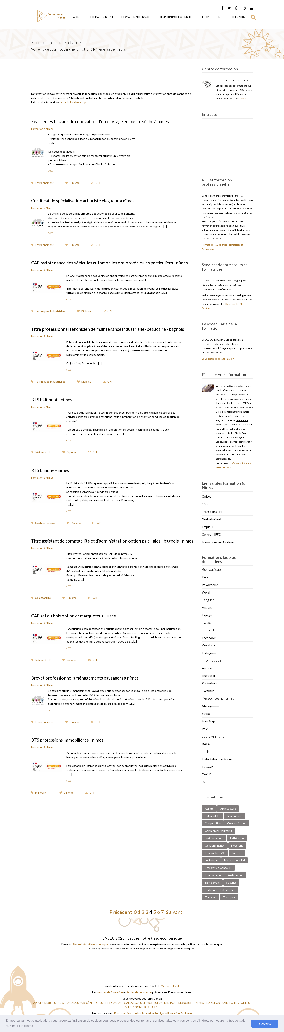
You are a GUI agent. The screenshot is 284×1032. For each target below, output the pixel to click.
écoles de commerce (139, 992)
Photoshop (209, 683)
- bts (76, 102)
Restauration (235, 875)
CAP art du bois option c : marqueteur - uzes (76, 630)
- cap (83, 102)
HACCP (207, 766)
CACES (207, 774)
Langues (237, 853)
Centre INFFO (211, 534)
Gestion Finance (43, 532)
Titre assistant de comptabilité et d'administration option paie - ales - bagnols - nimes (113, 553)
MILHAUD (170, 1002)
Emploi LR (208, 527)
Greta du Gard (211, 519)
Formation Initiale (102, 16)
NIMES (200, 1002)
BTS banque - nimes (51, 480)
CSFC (205, 504)
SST (204, 781)
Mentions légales (171, 986)
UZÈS (154, 1007)
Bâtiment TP (41, 462)
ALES (61, 1002)
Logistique (211, 860)
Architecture (228, 808)
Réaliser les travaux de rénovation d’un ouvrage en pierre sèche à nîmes (105, 121)
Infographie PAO (215, 853)
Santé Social (212, 882)
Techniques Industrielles (48, 316)
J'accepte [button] (265, 1023)
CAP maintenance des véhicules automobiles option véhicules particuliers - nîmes (108, 265)
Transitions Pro (212, 511)
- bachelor (67, 102)
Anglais (207, 607)
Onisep (206, 496)
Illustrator (208, 675)
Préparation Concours (218, 867)
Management (211, 706)
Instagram (209, 653)
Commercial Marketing (218, 830)
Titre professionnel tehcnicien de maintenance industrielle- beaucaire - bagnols (105, 336)
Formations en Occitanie (218, 542)
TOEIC (206, 622)
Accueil (78, 16)
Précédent (122, 912)
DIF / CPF (205, 16)
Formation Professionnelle (175, 16)
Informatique (213, 875)
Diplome (72, 182)
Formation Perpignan (154, 1013)
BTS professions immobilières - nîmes (69, 754)
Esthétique (237, 838)
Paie (205, 729)
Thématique (239, 16)
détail (51, 170)
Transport (229, 897)
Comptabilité (41, 612)
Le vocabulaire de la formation (218, 358)
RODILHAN (213, 1002)
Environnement (42, 182)
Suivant (173, 912)
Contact (242, 98)
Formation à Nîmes (42, 128)
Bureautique (234, 816)
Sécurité (231, 882)
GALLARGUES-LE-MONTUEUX (143, 1002)
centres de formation (110, 992)
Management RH (234, 860)
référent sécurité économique (90, 944)
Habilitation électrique (217, 759)
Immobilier (39, 807)
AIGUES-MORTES (44, 1002)
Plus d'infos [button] (25, 1026)
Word (206, 592)
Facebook (209, 637)
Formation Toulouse (179, 1013)
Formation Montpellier (128, 1013)
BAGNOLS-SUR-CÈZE (79, 1002)
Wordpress (209, 645)
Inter (221, 16)
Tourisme (210, 897)
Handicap (208, 721)
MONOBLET (186, 1002)
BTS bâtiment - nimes (53, 409)
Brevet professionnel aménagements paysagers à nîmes (88, 692)
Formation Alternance (135, 16)
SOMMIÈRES (141, 1007)
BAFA (206, 744)
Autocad (207, 668)
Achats (209, 808)
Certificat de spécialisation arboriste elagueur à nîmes (86, 200)
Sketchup (208, 691)
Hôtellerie (237, 845)
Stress (206, 713)
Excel (205, 577)
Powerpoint (210, 585)
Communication (236, 823)
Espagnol (208, 615)
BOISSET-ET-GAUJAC (109, 1002)
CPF (96, 182)
